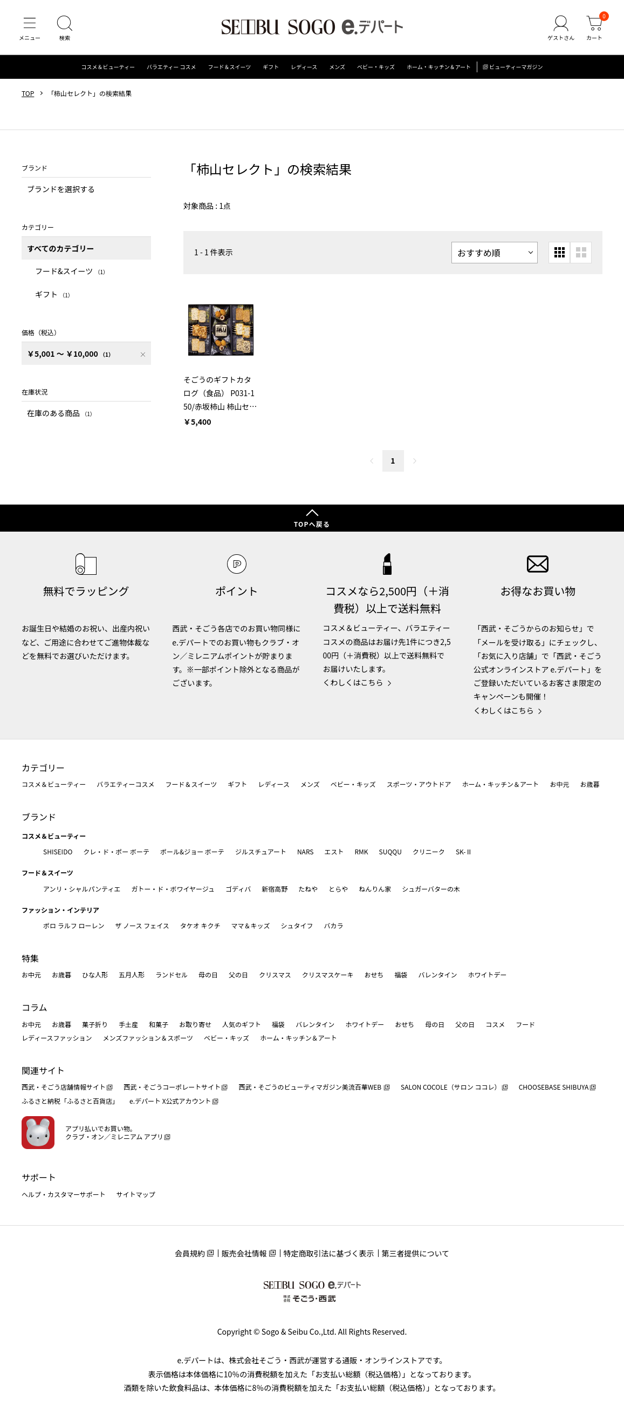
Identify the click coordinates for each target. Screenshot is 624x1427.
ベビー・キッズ (376, 67)
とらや (338, 888)
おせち (373, 975)
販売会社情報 (244, 1253)
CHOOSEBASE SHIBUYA (554, 1087)
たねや (308, 888)
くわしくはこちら (353, 682)
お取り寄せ (195, 1024)
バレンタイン (437, 975)
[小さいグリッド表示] (559, 252)
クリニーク (429, 851)
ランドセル (171, 975)
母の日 (208, 975)
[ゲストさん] (561, 29)
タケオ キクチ (200, 925)
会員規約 (190, 1253)
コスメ (495, 1024)
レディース (304, 67)
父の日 (238, 975)
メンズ (337, 67)
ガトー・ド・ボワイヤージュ (173, 888)
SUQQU (390, 851)
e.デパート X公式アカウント (170, 1100)
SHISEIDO (57, 851)
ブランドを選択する (61, 189)
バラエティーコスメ (125, 784)
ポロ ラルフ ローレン (73, 925)
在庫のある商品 (61, 412)
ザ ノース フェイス (142, 925)
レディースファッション (57, 1037)
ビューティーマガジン (516, 67)
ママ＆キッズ (250, 925)
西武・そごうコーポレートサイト (172, 1087)
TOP (28, 93)
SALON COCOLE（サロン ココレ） (450, 1087)
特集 (30, 958)
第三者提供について (416, 1253)
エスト (334, 851)
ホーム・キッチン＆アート (439, 67)
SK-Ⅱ (464, 851)
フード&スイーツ (71, 271)
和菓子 (158, 1024)
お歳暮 (589, 784)
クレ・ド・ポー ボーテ (116, 851)
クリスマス (275, 975)
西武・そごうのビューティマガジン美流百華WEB (310, 1087)
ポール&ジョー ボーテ (192, 851)
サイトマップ (135, 1194)
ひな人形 (95, 975)
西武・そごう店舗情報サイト (64, 1087)
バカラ (334, 925)
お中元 (559, 784)
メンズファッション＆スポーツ (148, 1037)
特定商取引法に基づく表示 (329, 1253)
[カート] (594, 29)
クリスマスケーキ (328, 975)
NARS (305, 851)
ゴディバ (238, 888)
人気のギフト (241, 1024)
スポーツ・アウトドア (419, 784)
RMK (361, 851)
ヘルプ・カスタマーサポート (64, 1194)
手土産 (128, 1024)
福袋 (400, 975)
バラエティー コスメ (171, 67)
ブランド (39, 816)
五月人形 (132, 975)
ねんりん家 (375, 888)
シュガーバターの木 (431, 888)
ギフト (271, 67)
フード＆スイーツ (229, 67)
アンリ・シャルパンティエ (81, 888)
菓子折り (95, 1024)
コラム (34, 1007)
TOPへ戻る (312, 523)
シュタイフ (297, 925)
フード (525, 1024)
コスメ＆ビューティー (108, 67)
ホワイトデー (487, 975)
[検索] (65, 29)
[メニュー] (29, 29)
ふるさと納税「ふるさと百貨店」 (70, 1100)
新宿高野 (274, 888)
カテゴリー (43, 767)
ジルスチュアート (260, 851)
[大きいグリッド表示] (581, 252)
